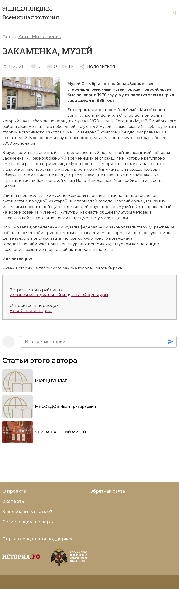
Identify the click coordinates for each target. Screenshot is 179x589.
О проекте (14, 491)
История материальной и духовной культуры (59, 295)
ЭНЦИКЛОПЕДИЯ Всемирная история (30, 13)
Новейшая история (31, 310)
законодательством (128, 227)
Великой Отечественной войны (132, 115)
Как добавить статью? (27, 511)
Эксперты (13, 501)
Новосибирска (156, 89)
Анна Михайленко (39, 36)
